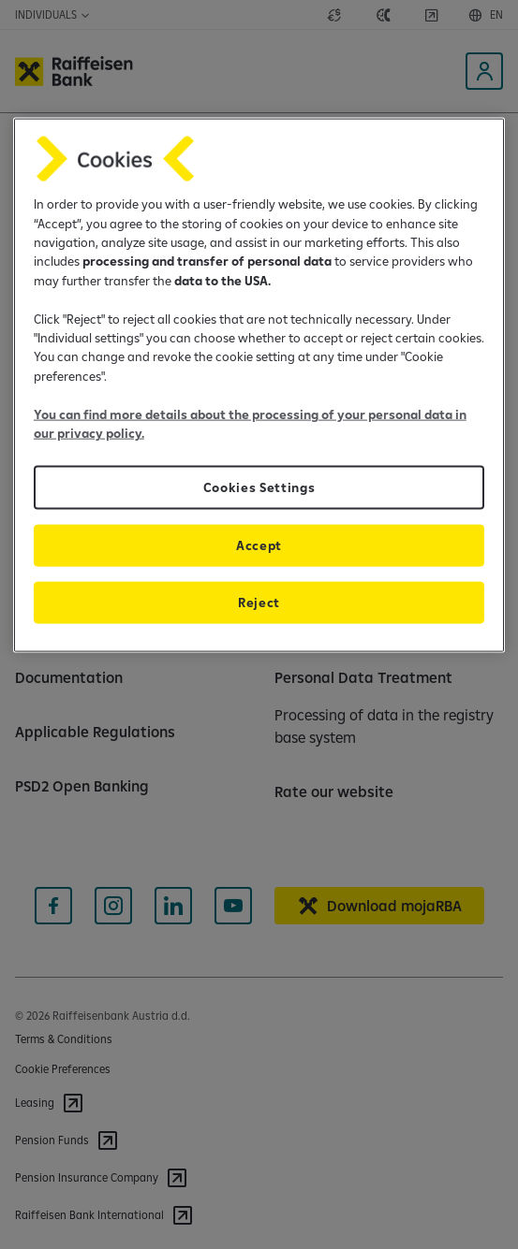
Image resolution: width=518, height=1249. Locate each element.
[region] (259, 385)
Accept (259, 545)
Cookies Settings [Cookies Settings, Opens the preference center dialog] (259, 487)
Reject (259, 602)
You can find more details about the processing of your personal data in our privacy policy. (250, 423)
